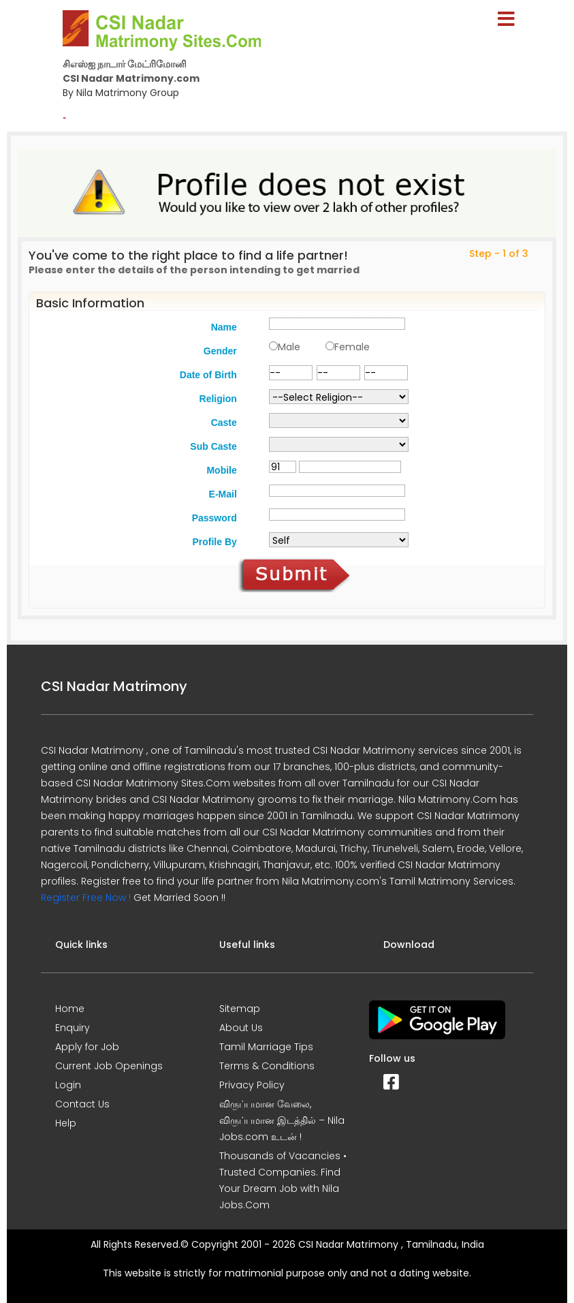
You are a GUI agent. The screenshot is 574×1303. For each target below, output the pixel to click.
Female (352, 347)
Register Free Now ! (86, 897)
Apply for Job (87, 1047)
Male (289, 347)
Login (68, 1085)
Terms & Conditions (267, 1066)
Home (69, 1008)
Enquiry (72, 1027)
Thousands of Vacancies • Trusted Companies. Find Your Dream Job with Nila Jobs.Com (283, 1180)
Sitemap (239, 1008)
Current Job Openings (109, 1066)
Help (65, 1123)
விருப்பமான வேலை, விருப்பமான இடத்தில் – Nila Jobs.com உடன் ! (282, 1120)
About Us (241, 1027)
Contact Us (82, 1104)
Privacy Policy (252, 1085)
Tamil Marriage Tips (266, 1047)
